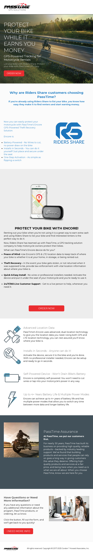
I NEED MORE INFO (18, 531)
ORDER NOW (14, 73)
